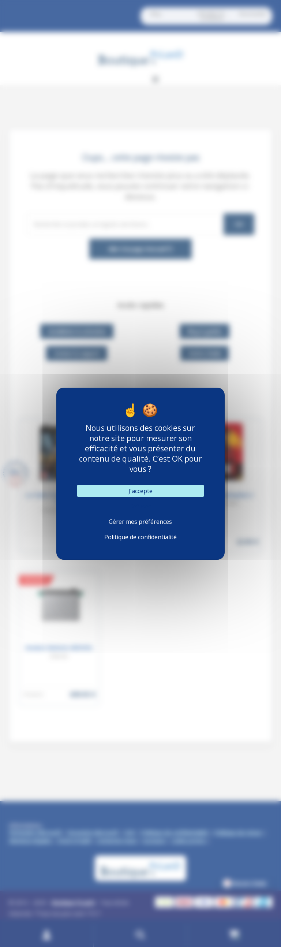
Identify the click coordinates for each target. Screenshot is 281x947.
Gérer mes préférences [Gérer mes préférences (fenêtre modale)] (140, 522)
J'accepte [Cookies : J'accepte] (140, 491)
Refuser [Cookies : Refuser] (140, 506)
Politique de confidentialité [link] (140, 537)
